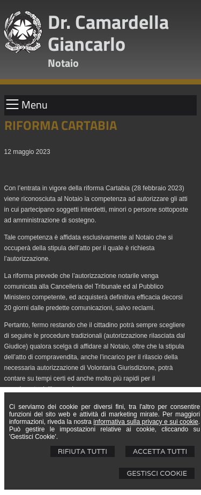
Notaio (63, 63)
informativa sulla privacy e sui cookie (145, 422)
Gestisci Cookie (156, 473)
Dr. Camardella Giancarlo (108, 32)
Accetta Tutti (160, 451)
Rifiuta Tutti (82, 451)
